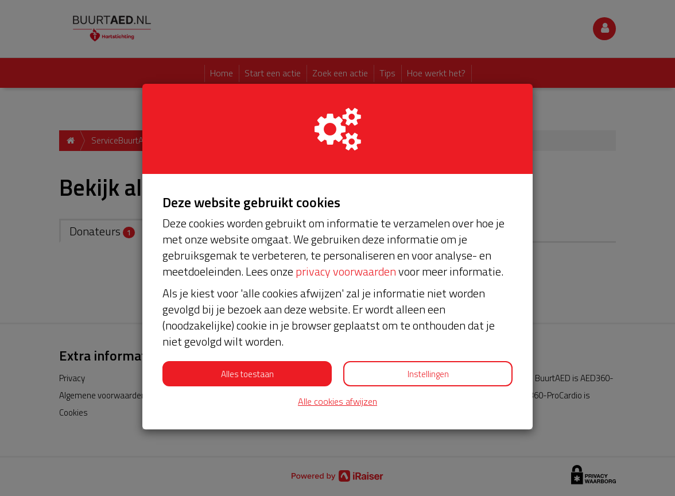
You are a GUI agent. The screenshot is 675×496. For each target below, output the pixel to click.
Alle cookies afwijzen (337, 401)
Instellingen (428, 374)
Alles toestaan (247, 374)
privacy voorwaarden (346, 271)
